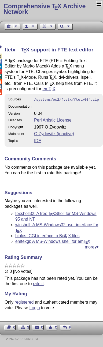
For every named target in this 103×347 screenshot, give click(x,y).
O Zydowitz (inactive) (54, 133)
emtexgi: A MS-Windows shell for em (52, 241)
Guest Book (14, 327)
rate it (38, 283)
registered (24, 301)
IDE (37, 140)
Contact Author (56, 327)
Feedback (70, 327)
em (48, 88)
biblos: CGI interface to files (47, 235)
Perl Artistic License (53, 119)
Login (35, 307)
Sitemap (28, 327)
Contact (42, 327)
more (89, 246)
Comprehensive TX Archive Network (44, 9)
